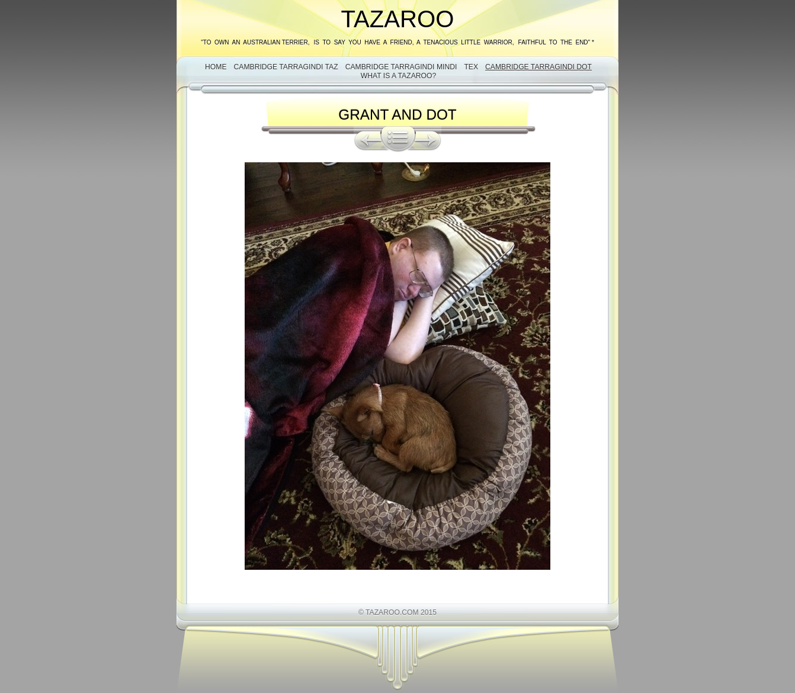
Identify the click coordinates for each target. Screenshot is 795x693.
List (398, 139)
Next (428, 139)
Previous (367, 139)
